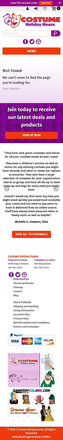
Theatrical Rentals (23, 283)
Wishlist (45, 8)
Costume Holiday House (23, 256)
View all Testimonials (31, 234)
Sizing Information (23, 310)
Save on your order (31, 3)
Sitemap (18, 287)
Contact (17, 291)
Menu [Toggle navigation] (31, 51)
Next (56, 189)
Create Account (27, 8)
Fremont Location (17, 260)
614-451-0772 (41, 267)
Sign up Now (31, 135)
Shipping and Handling (25, 306)
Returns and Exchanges (26, 326)
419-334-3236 (15, 267)
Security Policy (21, 314)
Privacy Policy (21, 318)
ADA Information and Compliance (31, 322)
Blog (15, 295)
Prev (7, 189)
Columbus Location (44, 260)
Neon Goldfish (42, 436)
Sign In (36, 8)
